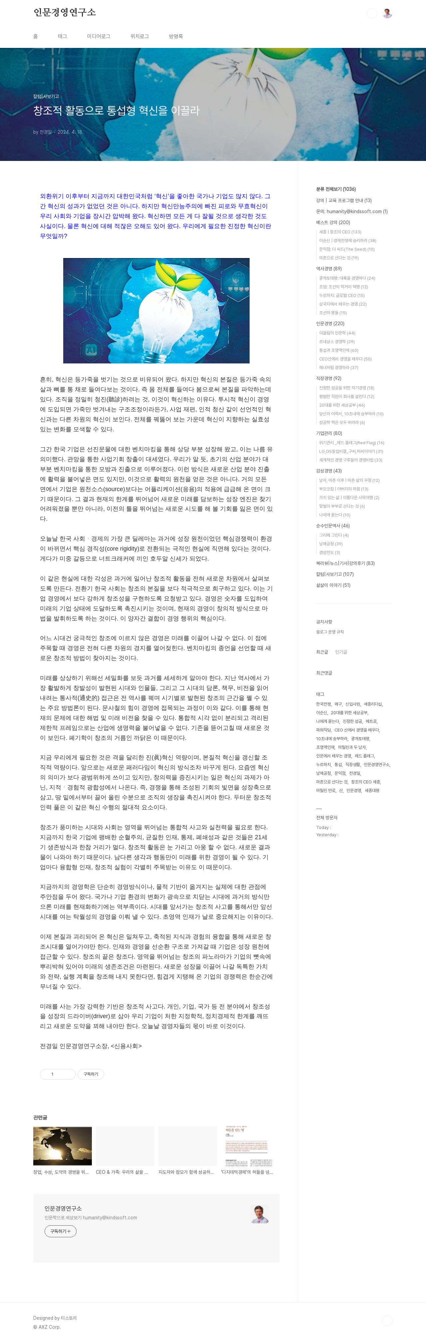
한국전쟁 (323, 704)
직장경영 (328, 378)
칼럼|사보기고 (335, 574)
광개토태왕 (360, 738)
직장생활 (352, 764)
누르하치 (323, 764)
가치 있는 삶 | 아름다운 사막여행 (349, 497)
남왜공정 (331, 543)
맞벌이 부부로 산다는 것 (342, 506)
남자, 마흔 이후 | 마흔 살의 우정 (349, 480)
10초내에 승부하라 (331, 738)
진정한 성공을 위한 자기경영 (346, 387)
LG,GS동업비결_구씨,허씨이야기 (351, 451)
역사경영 (329, 268)
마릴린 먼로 (325, 790)
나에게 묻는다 (334, 514)
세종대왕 (372, 790)
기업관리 (329, 433)
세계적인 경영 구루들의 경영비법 (350, 460)
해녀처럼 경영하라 (338, 367)
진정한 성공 (352, 721)
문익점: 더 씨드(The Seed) (347, 249)
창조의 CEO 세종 (365, 781)
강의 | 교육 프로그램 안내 (344, 200)
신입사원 (352, 704)
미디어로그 (98, 36)
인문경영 (330, 323)
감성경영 (329, 470)
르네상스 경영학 (337, 341)
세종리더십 (373, 704)
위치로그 (139, 36)
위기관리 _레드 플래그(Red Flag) (351, 442)
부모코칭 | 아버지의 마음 (343, 488)
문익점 (339, 773)
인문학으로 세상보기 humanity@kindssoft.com (91, 1217)
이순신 (321, 712)
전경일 (354, 773)
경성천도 (329, 552)
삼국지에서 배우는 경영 (343, 304)
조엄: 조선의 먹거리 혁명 (343, 286)
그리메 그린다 (334, 535)
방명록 (176, 36)
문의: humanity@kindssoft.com (352, 211)
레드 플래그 (364, 755)
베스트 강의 (333, 222)
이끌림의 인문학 (337, 333)
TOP (387, 1320)
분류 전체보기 (336, 189)
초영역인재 (325, 747)
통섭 (338, 764)
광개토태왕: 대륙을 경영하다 (347, 278)
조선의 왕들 (333, 312)
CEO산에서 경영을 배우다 (345, 358)
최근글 (322, 652)
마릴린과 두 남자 (352, 747)
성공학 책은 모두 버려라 (342, 422)
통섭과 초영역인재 (338, 350)
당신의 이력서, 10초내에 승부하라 (351, 413)
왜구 (338, 704)
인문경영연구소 (64, 13)
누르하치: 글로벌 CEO (342, 295)
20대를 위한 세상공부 (342, 405)
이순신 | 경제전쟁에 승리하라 (347, 240)
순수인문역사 (333, 525)
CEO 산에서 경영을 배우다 (356, 730)
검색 (372, 13)
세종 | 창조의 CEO (340, 231)
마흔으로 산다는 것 (339, 257)
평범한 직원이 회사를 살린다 (346, 396)
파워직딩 (323, 730)
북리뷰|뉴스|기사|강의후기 (345, 563)
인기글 (341, 652)
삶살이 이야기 (333, 585)
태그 (62, 36)
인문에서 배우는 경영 (333, 755)
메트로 (371, 721)
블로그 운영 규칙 (330, 631)
